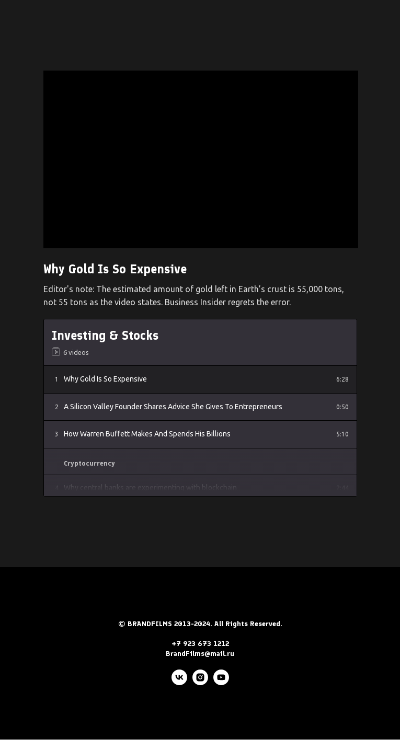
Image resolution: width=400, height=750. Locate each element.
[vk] (179, 682)
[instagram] (200, 682)
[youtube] (221, 682)
